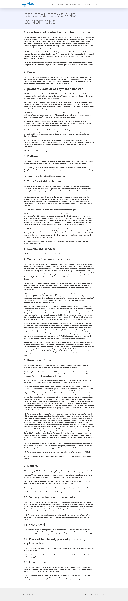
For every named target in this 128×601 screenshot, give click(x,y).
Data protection (94, 594)
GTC (102, 594)
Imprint (86, 594)
